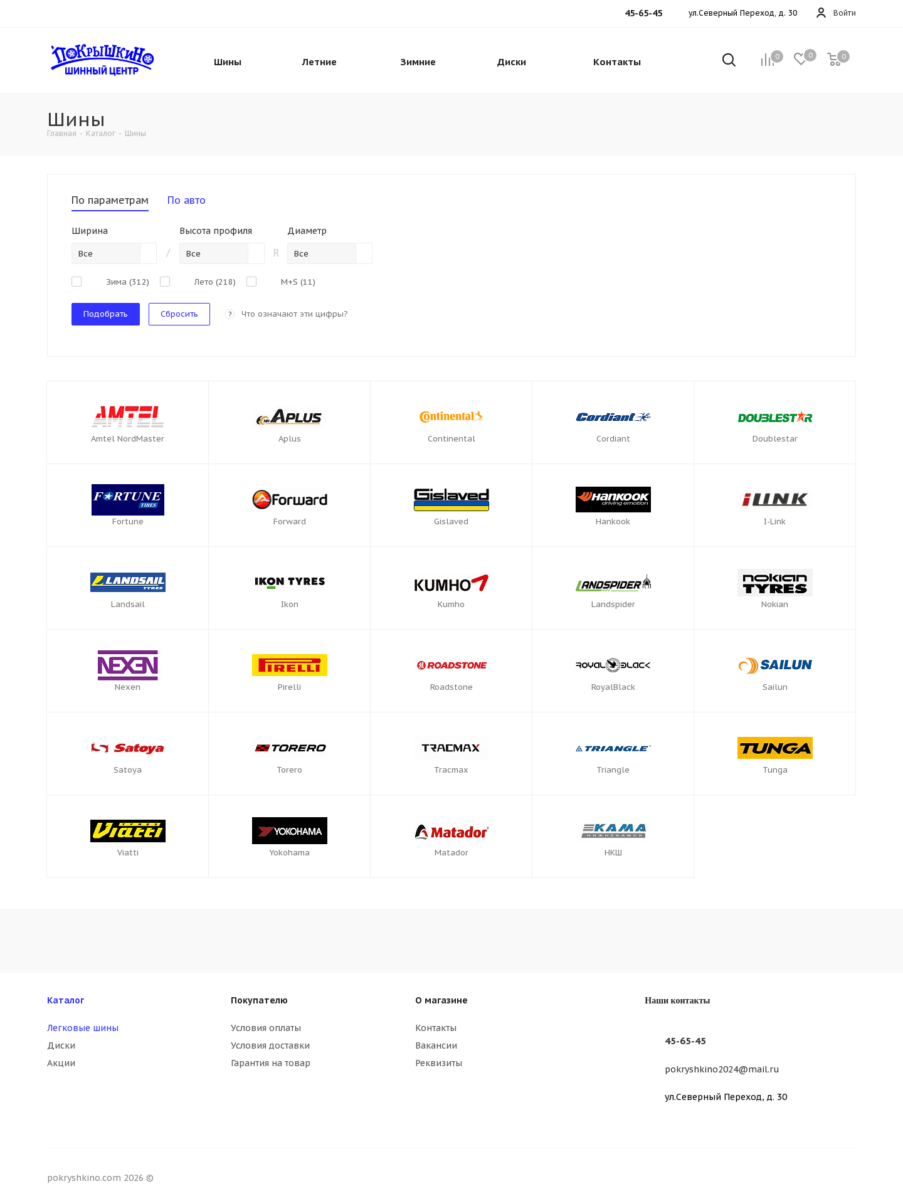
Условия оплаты (266, 1028)
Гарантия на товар (270, 1063)
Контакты (436, 1028)
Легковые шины (83, 1028)
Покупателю (259, 1000)
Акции (61, 1063)
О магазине (441, 1000)
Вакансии (436, 1045)
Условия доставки (270, 1045)
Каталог (65, 1000)
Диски (61, 1045)
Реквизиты (438, 1063)
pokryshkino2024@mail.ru (722, 1069)
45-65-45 (685, 1041)
